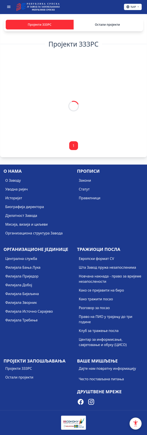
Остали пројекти (107, 24)
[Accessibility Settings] (135, 423)
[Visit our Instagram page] (91, 402)
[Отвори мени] (8, 6)
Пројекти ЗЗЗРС (39, 24)
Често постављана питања (101, 379)
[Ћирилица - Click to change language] (133, 7)
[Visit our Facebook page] (80, 402)
